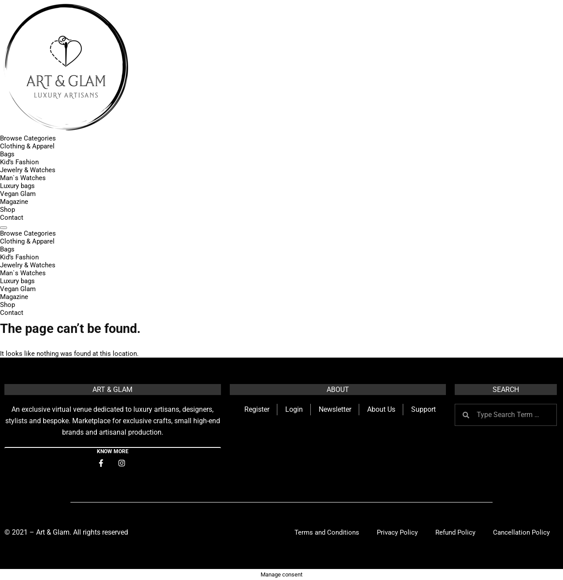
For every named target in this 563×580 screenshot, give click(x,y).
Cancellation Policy (521, 532)
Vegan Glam (18, 194)
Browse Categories (28, 138)
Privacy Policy (397, 532)
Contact (11, 218)
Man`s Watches (23, 178)
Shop (7, 210)
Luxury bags (17, 186)
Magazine (14, 202)
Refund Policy (455, 532)
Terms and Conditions (326, 532)
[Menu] (3, 227)
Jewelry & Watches (27, 170)
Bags (7, 154)
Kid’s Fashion (19, 162)
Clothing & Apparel (27, 146)
